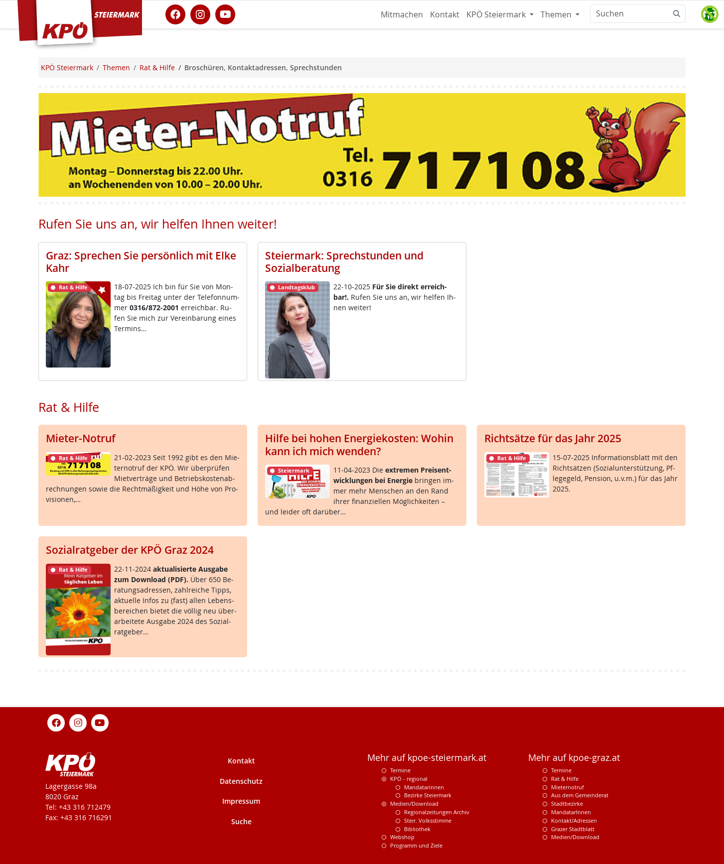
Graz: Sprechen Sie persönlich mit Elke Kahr (141, 261)
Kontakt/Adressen (574, 820)
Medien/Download (414, 803)
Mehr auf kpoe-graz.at (574, 757)
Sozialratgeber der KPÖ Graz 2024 (130, 550)
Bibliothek (417, 829)
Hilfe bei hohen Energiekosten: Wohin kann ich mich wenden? (359, 444)
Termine (400, 770)
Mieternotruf (567, 787)
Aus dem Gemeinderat (579, 795)
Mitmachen (402, 14)
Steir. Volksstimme (427, 820)
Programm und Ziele (416, 845)
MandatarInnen (571, 812)
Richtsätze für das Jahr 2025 (552, 438)
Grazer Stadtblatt (572, 829)
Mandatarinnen (424, 787)
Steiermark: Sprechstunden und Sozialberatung (344, 261)
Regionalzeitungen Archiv (436, 812)
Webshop (402, 837)
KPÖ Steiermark (497, 14)
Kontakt (444, 14)
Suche (241, 821)
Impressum (241, 801)
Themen (557, 14)
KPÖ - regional (409, 778)
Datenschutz (241, 781)
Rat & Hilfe (565, 778)
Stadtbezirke (567, 803)
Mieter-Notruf (81, 438)
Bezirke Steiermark (427, 795)
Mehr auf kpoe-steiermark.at (426, 757)
